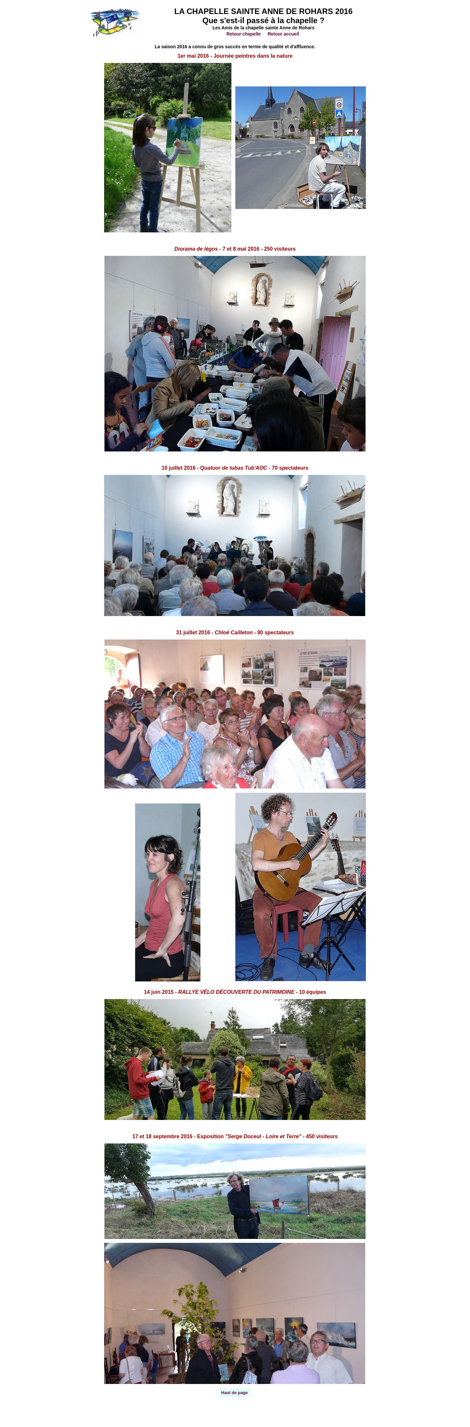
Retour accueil (283, 34)
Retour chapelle (244, 34)
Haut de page (234, 1392)
